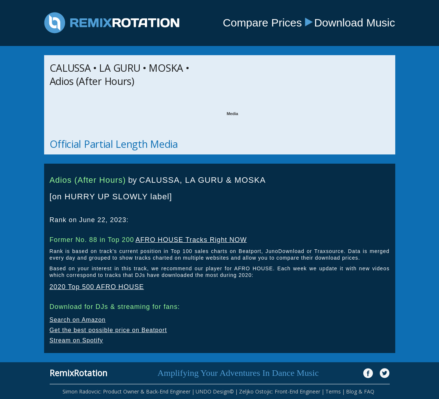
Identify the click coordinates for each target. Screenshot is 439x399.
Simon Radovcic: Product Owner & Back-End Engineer (126, 391)
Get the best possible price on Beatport (108, 330)
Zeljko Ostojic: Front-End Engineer (279, 391)
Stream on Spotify (76, 340)
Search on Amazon (78, 320)
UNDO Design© (215, 391)
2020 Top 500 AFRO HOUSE (97, 287)
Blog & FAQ (360, 391)
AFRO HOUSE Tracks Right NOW (191, 239)
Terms (333, 391)
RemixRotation (78, 373)
